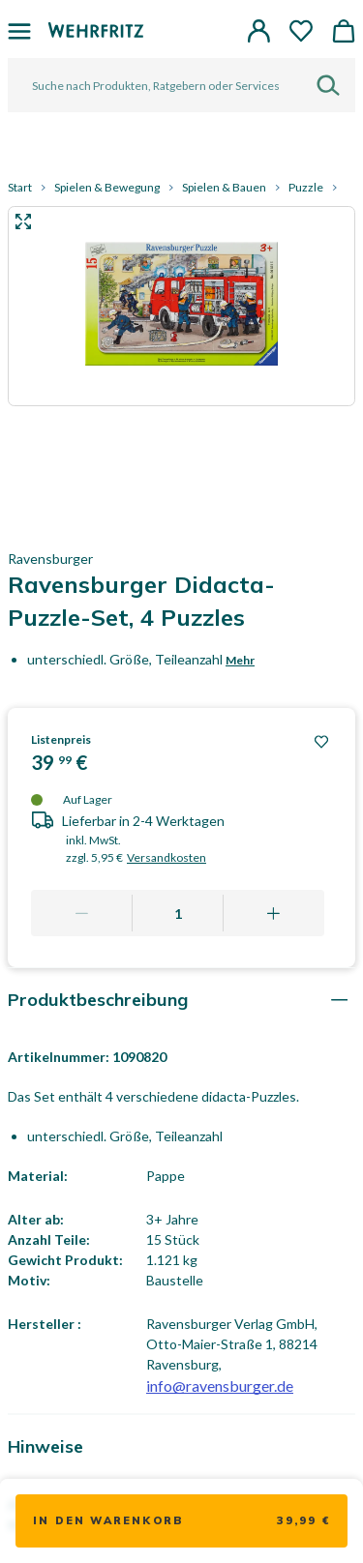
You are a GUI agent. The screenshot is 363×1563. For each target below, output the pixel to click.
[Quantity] (178, 913)
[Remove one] (82, 913)
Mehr (240, 660)
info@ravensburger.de (219, 1385)
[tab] (181, 999)
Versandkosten (166, 857)
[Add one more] (273, 913)
